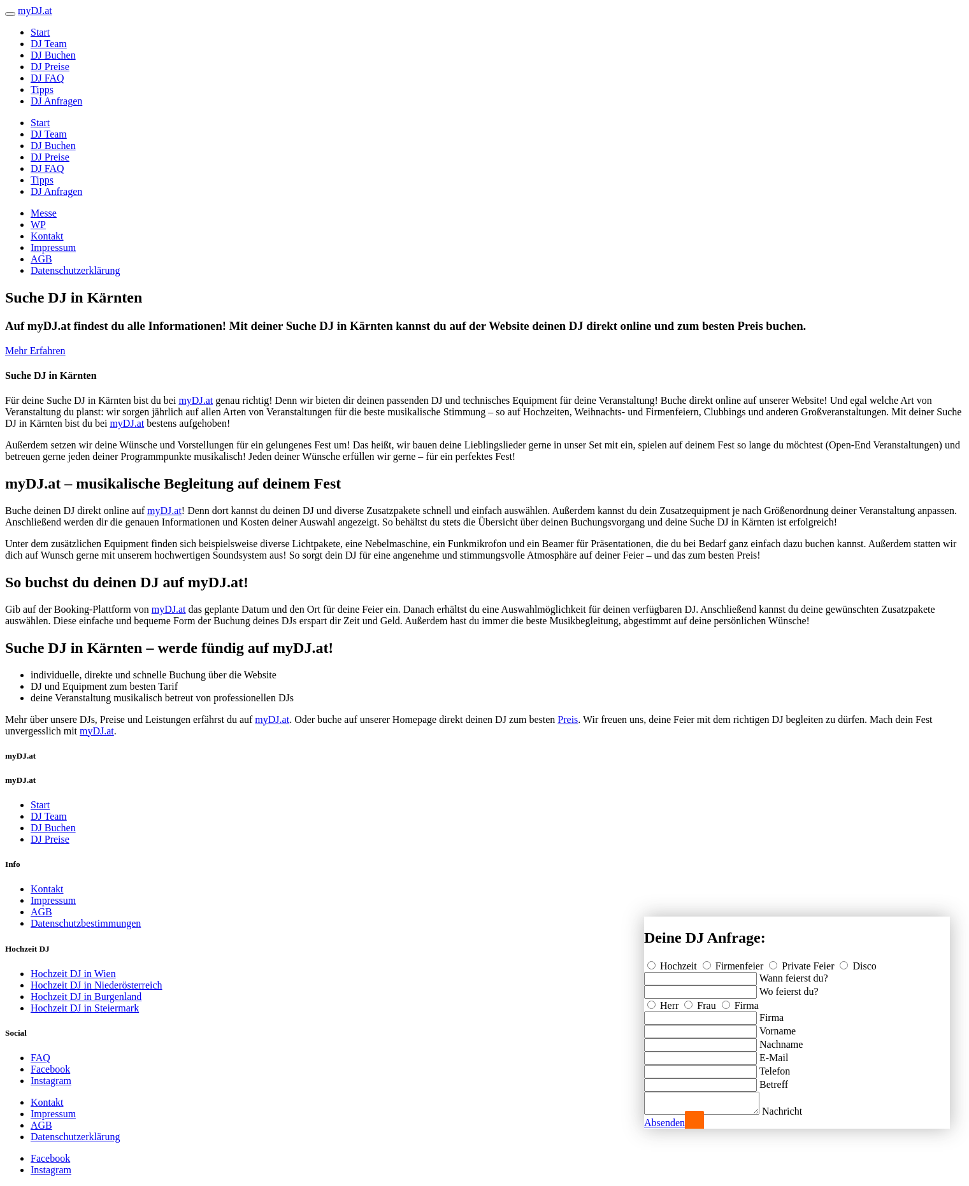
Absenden (664, 1122)
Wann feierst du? (793, 974)
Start (40, 32)
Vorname (777, 1027)
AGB (41, 259)
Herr (664, 1001)
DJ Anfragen (56, 101)
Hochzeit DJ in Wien (73, 973)
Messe (44, 213)
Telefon (775, 1067)
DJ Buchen (53, 55)
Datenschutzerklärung (75, 270)
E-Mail (773, 1053)
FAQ (40, 1057)
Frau (701, 1001)
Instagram (51, 1080)
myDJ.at (195, 400)
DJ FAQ (47, 78)
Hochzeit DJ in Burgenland (86, 996)
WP (38, 224)
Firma (740, 1001)
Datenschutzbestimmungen (86, 923)
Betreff (773, 1080)
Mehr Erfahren (35, 350)
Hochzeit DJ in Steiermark (85, 1008)
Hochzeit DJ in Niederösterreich (96, 985)
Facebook (50, 1069)
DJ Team (49, 43)
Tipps (42, 89)
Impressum (53, 247)
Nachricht (795, 1111)
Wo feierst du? (789, 987)
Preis (567, 719)
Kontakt (47, 236)
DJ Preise (50, 66)
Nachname (781, 1040)
